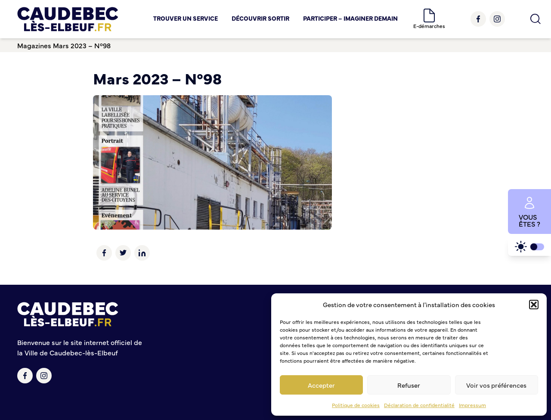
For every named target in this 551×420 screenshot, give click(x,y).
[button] (533, 304)
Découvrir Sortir (260, 18)
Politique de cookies (356, 404)
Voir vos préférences (496, 384)
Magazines (34, 45)
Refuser (408, 384)
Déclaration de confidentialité (419, 404)
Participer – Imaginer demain (350, 18)
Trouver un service (185, 18)
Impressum (472, 404)
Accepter (321, 384)
